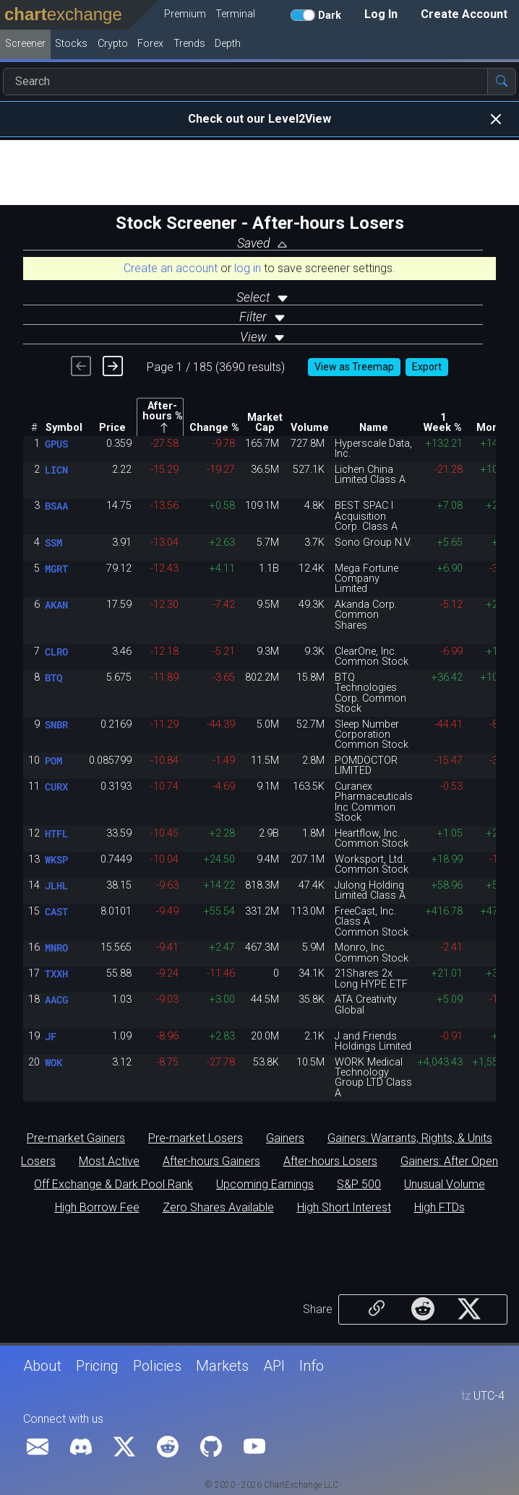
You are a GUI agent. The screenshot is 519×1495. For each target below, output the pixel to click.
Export (427, 366)
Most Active (109, 1161)
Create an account (171, 268)
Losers (38, 1161)
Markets (222, 1365)
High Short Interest (344, 1207)
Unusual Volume (444, 1184)
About (42, 1365)
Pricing (97, 1365)
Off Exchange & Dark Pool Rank (113, 1184)
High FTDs (439, 1207)
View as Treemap (354, 366)
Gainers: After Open (449, 1161)
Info (311, 1365)
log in (247, 268)
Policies (157, 1365)
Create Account (464, 14)
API (274, 1365)
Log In (381, 14)
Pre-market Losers (195, 1138)
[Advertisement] (259, 172)
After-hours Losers (330, 1161)
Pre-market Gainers (76, 1138)
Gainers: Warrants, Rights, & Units (409, 1138)
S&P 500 (359, 1184)
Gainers (285, 1138)
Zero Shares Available (218, 1207)
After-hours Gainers (211, 1161)
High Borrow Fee (97, 1207)
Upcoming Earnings (265, 1184)
